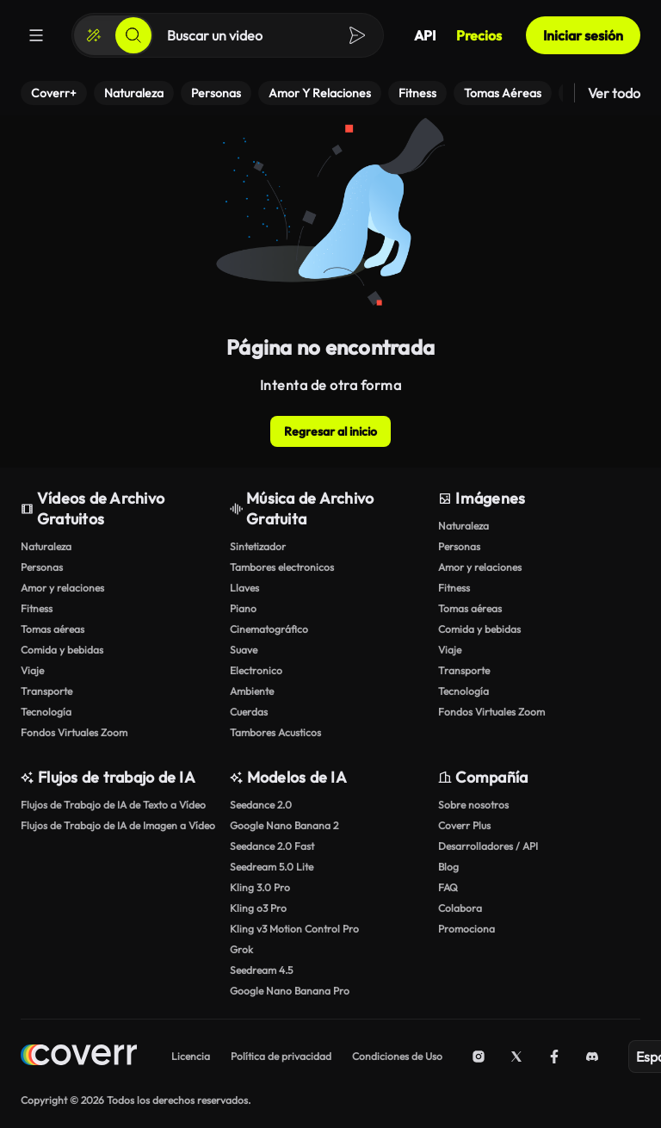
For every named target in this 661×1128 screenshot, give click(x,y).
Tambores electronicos (282, 567)
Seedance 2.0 (261, 804)
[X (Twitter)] (516, 1056)
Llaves (244, 587)
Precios (479, 35)
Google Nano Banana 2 (284, 825)
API (425, 35)
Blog (448, 866)
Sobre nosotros (473, 804)
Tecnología (46, 711)
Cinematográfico (269, 629)
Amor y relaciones (62, 587)
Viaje (32, 670)
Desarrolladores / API (488, 846)
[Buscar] (133, 35)
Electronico (256, 670)
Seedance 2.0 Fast (272, 846)
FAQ (448, 887)
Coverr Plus (464, 825)
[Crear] (94, 35)
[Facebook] (554, 1056)
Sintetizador (258, 546)
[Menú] (36, 35)
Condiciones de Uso (397, 1056)
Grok (241, 949)
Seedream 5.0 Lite (271, 866)
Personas (42, 567)
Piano (243, 608)
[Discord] (592, 1056)
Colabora (460, 908)
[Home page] (79, 1056)
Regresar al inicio (330, 431)
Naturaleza (46, 546)
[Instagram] (478, 1056)
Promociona (466, 928)
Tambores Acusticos (275, 732)
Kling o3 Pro (258, 908)
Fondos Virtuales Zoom (74, 732)
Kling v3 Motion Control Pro (294, 928)
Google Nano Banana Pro (289, 990)
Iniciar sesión (583, 35)
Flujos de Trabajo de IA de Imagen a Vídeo (118, 825)
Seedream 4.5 (261, 970)
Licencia (190, 1056)
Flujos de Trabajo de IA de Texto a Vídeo (113, 804)
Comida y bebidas (62, 649)
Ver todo (614, 93)
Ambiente (252, 691)
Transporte (46, 691)
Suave (243, 649)
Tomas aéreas (52, 629)
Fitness (37, 608)
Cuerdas (249, 711)
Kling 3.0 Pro (260, 887)
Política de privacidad (281, 1056)
